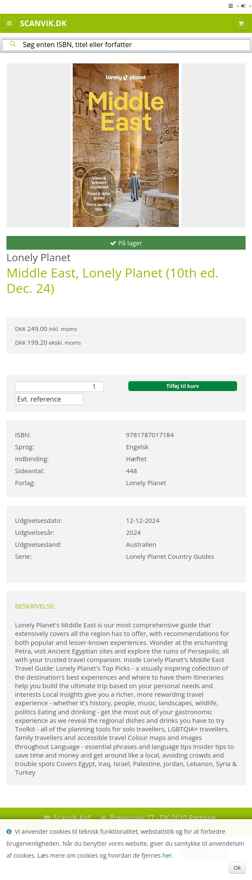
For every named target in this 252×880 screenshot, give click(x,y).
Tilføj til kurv (182, 386)
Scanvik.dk (43, 23)
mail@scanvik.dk (166, 825)
